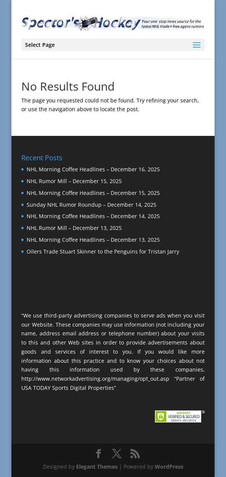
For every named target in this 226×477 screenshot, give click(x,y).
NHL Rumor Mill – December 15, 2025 (74, 181)
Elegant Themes (97, 466)
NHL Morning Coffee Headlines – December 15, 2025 (93, 192)
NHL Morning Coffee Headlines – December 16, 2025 (93, 169)
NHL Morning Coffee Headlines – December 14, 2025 (93, 216)
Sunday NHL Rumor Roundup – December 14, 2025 (91, 204)
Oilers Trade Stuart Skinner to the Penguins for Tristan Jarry (103, 251)
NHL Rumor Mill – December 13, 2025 (74, 227)
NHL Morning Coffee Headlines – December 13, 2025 (93, 239)
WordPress (169, 466)
